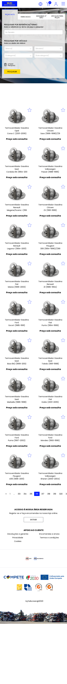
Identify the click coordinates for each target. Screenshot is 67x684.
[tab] (10, 14)
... (14, 494)
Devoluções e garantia (17, 534)
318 (48, 494)
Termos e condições (49, 537)
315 (31, 494)
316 (36, 494)
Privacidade (17, 537)
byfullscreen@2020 (34, 601)
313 (19, 494)
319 (54, 494)
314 (25, 494)
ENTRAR (33, 519)
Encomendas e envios (49, 534)
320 (61, 494)
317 (42, 494)
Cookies (17, 541)
